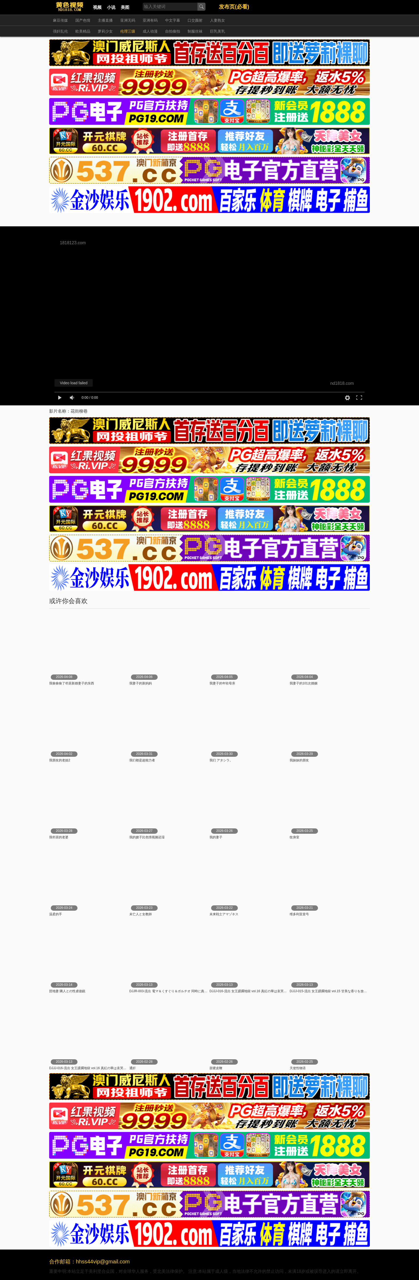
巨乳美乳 (217, 31)
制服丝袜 (195, 31)
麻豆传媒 (60, 20)
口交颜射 (195, 20)
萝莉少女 (105, 31)
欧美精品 (82, 31)
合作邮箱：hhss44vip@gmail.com (89, 1262)
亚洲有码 (150, 20)
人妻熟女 (217, 20)
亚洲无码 (127, 20)
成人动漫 (150, 31)
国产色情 (82, 20)
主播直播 (105, 20)
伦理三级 (127, 31)
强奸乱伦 (60, 31)
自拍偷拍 (172, 31)
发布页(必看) (234, 7)
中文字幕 (172, 20)
